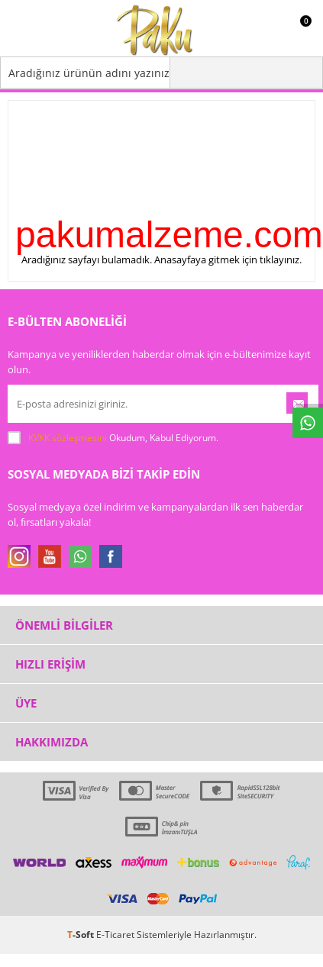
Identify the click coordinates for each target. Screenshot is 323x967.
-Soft (81, 934)
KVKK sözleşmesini (67, 437)
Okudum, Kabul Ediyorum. (113, 438)
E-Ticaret (115, 934)
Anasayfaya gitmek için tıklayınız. (228, 259)
